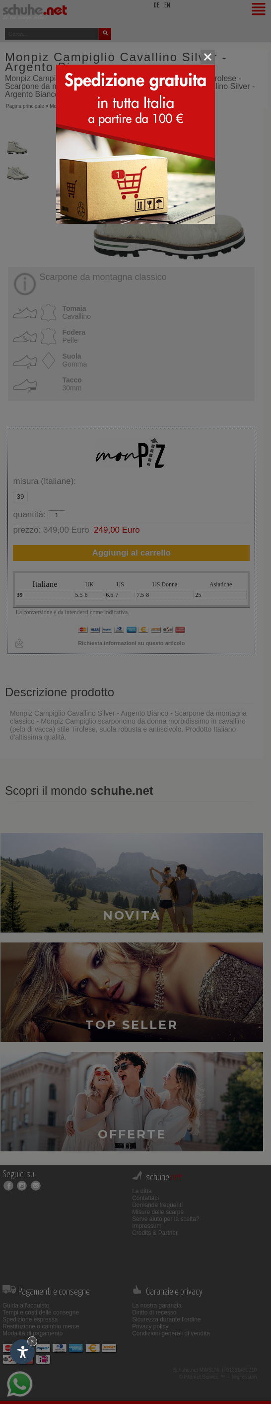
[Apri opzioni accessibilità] (22, 1351)
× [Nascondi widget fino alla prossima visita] (32, 1341)
